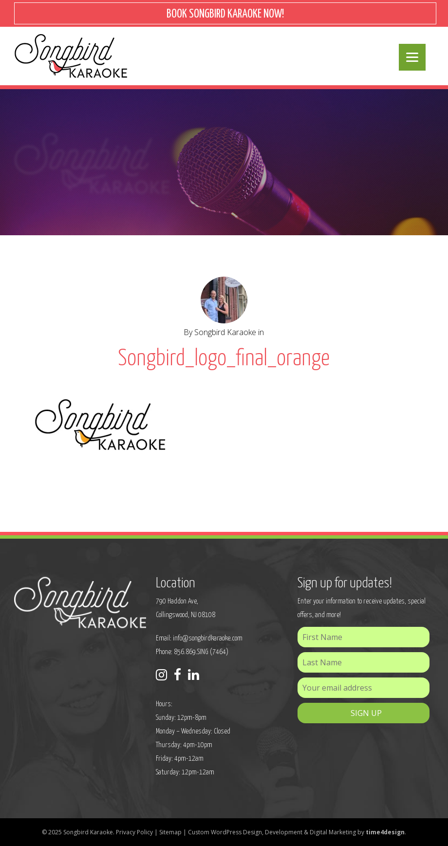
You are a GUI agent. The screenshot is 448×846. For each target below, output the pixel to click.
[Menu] (412, 57)
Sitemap (170, 832)
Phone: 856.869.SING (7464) (192, 652)
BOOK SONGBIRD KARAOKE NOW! (225, 14)
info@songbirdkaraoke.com (208, 638)
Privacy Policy (134, 832)
